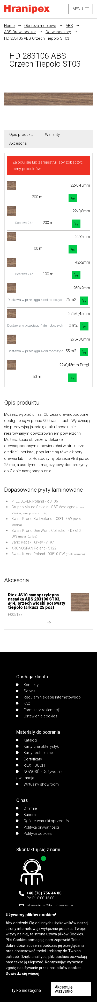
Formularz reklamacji (37, 710)
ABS (69, 25)
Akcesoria (18, 143)
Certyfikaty (29, 759)
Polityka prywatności (37, 827)
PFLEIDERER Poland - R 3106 (34, 501)
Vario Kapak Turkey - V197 (32, 542)
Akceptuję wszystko (64, 989)
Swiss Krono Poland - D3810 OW (38, 554)
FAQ (23, 703)
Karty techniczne (34, 752)
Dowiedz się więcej (22, 973)
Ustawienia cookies (36, 716)
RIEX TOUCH (30, 765)
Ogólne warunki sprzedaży (42, 820)
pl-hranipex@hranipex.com (50, 906)
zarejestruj (47, 162)
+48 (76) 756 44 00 (44, 893)
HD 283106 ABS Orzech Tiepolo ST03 (36, 38)
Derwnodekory (58, 32)
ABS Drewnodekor (20, 32)
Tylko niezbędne (26, 990)
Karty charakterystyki (37, 746)
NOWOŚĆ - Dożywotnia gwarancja (39, 774)
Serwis (25, 691)
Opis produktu (21, 134)
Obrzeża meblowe (40, 25)
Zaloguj (18, 162)
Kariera (26, 814)
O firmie (26, 808)
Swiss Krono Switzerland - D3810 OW (41, 519)
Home (9, 25)
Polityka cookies (34, 833)
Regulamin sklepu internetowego (48, 697)
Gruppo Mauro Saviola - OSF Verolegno (43, 507)
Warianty (52, 134)
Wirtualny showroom (37, 784)
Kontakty (27, 684)
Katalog (26, 740)
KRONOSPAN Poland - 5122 (33, 548)
